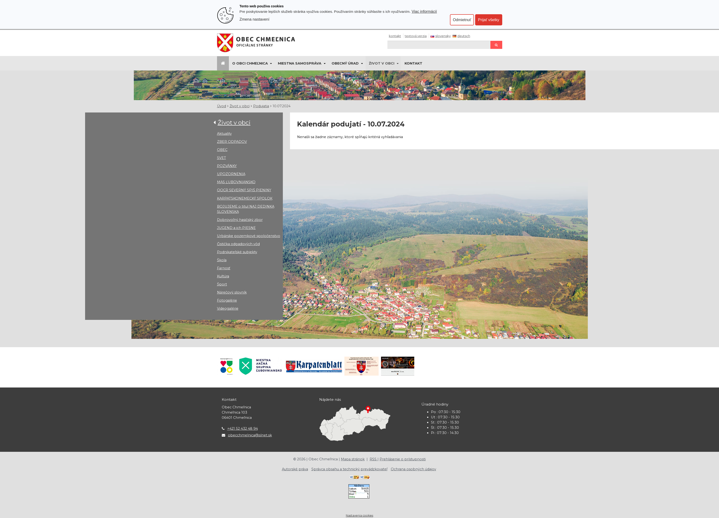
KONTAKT (413, 63)
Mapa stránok (353, 459)
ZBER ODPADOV (232, 142)
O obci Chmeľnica (250, 63)
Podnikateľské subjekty (237, 252)
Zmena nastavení (255, 19)
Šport (222, 284)
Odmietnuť (462, 20)
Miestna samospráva (299, 63)
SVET (221, 158)
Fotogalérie (227, 300)
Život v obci (381, 63)
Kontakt (395, 36)
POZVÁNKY (227, 166)
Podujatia (261, 106)
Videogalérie (227, 308)
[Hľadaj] (438, 45)
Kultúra (223, 276)
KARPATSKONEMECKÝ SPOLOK (244, 198)
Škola (222, 260)
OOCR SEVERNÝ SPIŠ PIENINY (244, 190)
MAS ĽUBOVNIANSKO (236, 182)
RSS (373, 459)
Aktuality (224, 133)
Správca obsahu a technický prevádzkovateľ (349, 469)
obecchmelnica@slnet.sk (250, 435)
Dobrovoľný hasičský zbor (240, 220)
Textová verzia (416, 36)
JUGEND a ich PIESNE (236, 228)
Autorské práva (295, 469)
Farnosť (223, 268)
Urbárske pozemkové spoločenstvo (248, 236)
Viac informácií (424, 11)
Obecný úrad (345, 63)
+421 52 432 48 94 (242, 428)
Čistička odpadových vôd (238, 244)
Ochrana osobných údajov (413, 469)
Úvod (221, 106)
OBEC (222, 150)
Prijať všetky (488, 20)
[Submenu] (271, 63)
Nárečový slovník (232, 292)
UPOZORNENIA (231, 174)
